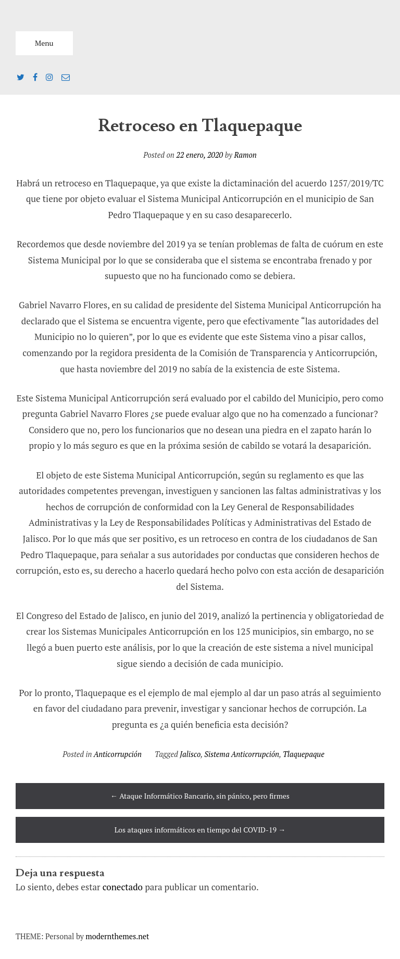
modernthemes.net (117, 936)
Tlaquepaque (303, 754)
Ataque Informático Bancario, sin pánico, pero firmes (200, 796)
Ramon (245, 155)
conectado (123, 887)
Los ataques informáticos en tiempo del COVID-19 (200, 830)
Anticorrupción (118, 754)
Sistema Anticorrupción (241, 754)
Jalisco (190, 754)
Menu (44, 43)
